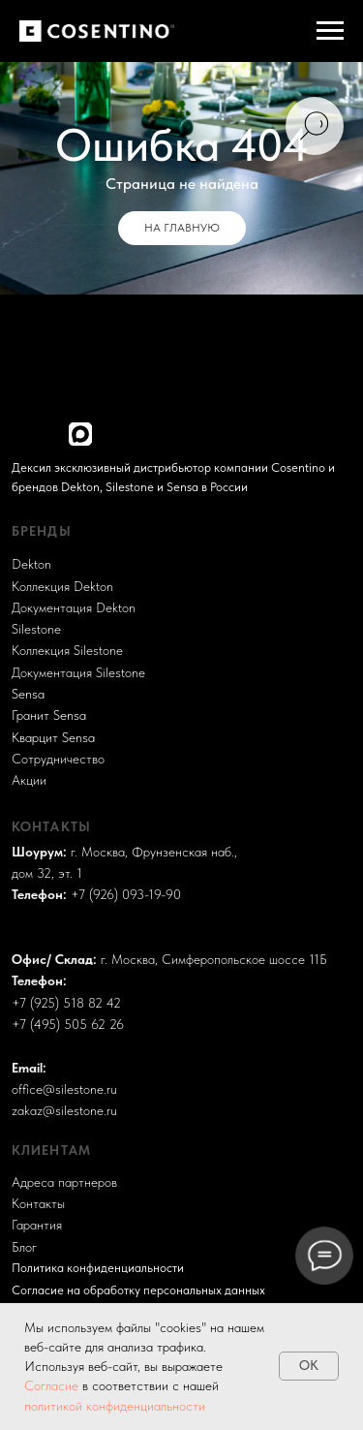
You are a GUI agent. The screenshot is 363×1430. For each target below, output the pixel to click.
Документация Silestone (78, 673)
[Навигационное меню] (330, 31)
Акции (29, 780)
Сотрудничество (58, 759)
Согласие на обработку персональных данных (138, 1290)
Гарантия (37, 1225)
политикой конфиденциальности (114, 1406)
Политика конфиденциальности (98, 1267)
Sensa (28, 694)
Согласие (53, 1385)
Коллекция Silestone (67, 650)
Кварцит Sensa (53, 738)
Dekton (31, 564)
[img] (22, 432)
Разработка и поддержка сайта (88, 1193)
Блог (24, 1247)
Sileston (33, 629)
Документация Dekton (74, 608)
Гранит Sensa (49, 715)
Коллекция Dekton (62, 586)
